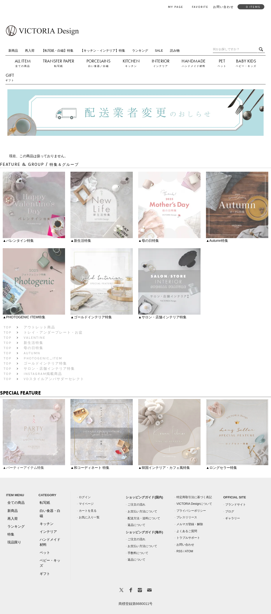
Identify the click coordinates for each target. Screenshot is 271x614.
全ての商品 (22, 66)
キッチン (131, 66)
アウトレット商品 (39, 327)
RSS (179, 551)
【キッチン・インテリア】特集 (102, 50)
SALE (159, 50)
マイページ (86, 504)
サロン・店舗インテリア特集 (49, 369)
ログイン (85, 497)
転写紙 (58, 66)
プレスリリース (186, 517)
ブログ (229, 511)
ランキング (140, 50)
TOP (8, 327)
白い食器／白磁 (98, 66)
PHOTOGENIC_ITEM (43, 358)
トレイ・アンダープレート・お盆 (53, 332)
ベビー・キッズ (246, 66)
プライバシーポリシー (191, 510)
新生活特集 (33, 343)
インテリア (160, 66)
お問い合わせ (185, 544)
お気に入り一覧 (89, 517)
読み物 (175, 50)
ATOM (189, 551)
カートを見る (88, 510)
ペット (222, 66)
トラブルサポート (188, 537)
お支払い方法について (142, 511)
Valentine (34, 338)
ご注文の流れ (136, 504)
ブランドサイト (235, 504)
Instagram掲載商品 (43, 374)
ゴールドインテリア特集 (45, 363)
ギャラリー (232, 518)
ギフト (9, 80)
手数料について (138, 553)
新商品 (13, 50)
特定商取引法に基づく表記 (194, 497)
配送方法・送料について (144, 518)
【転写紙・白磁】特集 (57, 50)
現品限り (14, 542)
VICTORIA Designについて (194, 504)
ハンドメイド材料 (193, 66)
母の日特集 (33, 348)
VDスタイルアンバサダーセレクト (54, 379)
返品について (136, 525)
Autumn (32, 353)
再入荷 (29, 50)
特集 (10, 534)
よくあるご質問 (186, 531)
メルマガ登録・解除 (189, 524)
